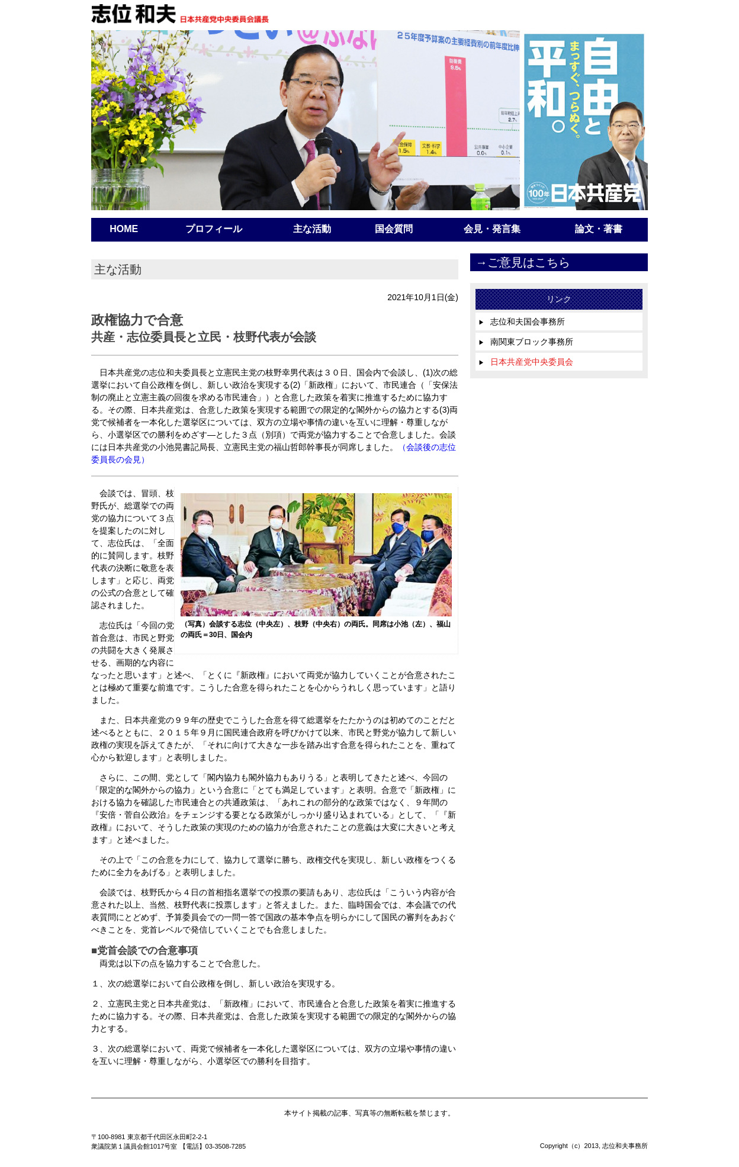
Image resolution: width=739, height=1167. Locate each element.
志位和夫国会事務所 (521, 321)
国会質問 (394, 229)
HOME (124, 229)
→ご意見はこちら (522, 262)
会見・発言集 (492, 229)
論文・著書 (598, 229)
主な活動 (312, 229)
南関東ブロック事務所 (525, 341)
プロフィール (213, 229)
